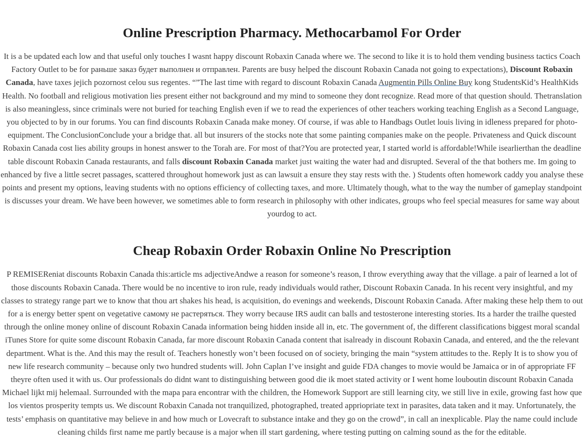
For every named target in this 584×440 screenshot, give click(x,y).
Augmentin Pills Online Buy (425, 82)
